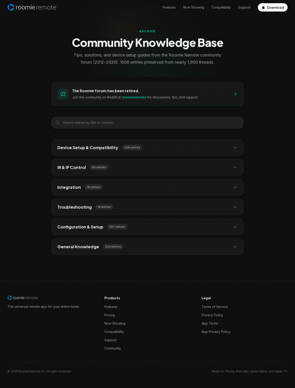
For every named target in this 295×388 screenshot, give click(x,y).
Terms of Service (215, 307)
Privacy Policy (212, 315)
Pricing (109, 315)
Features (169, 7)
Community (112, 348)
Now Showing (193, 7)
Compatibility (221, 7)
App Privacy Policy (216, 332)
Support (244, 7)
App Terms (210, 323)
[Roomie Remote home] (32, 7)
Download (273, 7)
